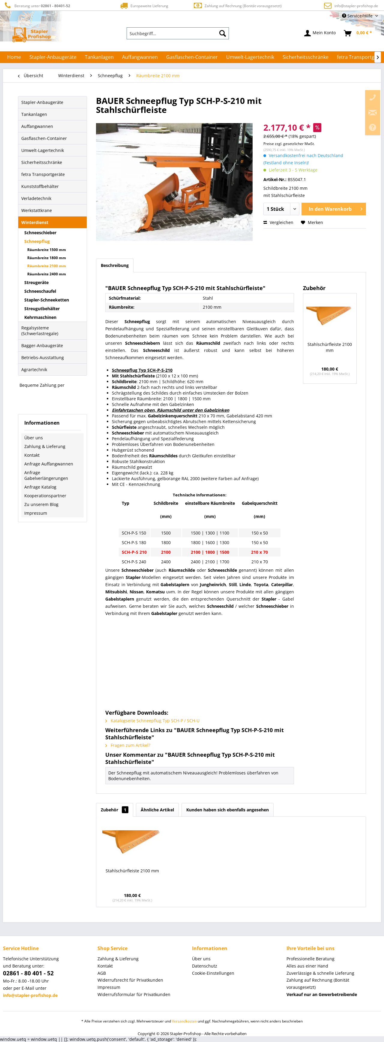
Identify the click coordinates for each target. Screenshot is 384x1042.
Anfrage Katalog (40, 487)
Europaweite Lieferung (143, 5)
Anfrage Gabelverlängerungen (46, 475)
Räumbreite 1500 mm (46, 249)
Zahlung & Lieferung (44, 446)
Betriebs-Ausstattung (42, 357)
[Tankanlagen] (99, 57)
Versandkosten (184, 1021)
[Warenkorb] (358, 33)
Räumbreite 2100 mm (46, 265)
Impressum (35, 513)
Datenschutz (204, 966)
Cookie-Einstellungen (213, 973)
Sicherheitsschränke (41, 162)
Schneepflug (37, 241)
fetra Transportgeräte (43, 174)
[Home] (14, 57)
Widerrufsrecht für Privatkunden (130, 980)
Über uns (33, 438)
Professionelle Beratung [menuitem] (310, 959)
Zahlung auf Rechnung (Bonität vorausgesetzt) (237, 5)
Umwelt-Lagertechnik (42, 150)
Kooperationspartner (45, 495)
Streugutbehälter (42, 308)
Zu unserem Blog (41, 504)
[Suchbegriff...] (178, 33)
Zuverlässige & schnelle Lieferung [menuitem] (320, 973)
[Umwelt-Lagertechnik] (250, 57)
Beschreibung (115, 265)
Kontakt (32, 455)
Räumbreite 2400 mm (46, 274)
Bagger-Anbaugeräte (42, 345)
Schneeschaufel (40, 291)
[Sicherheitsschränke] (305, 57)
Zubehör (114, 810)
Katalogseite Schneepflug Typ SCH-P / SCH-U (152, 720)
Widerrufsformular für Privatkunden (134, 994)
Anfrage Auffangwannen (48, 464)
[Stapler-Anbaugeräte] (53, 57)
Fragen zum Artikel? (127, 745)
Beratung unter (36, 5)
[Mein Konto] (320, 33)
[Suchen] (222, 33)
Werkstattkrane (36, 210)
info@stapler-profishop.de (356, 5)
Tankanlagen (34, 114)
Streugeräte (36, 282)
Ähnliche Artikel (157, 810)
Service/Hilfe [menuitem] (358, 16)
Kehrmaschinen (40, 317)
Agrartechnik (34, 369)
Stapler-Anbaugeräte (42, 102)
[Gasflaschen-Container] (192, 57)
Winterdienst (34, 222)
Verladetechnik (36, 198)
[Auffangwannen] (140, 57)
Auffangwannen (37, 126)
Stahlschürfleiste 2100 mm (330, 347)
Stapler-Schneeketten (46, 300)
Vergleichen (278, 222)
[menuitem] (178, 33)
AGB (102, 973)
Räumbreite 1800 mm (46, 257)
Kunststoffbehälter (40, 186)
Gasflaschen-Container (44, 138)
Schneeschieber (40, 232)
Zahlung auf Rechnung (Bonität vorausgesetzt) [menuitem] (317, 983)
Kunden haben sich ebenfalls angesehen (227, 810)
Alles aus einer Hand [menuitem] (307, 966)
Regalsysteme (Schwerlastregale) (39, 330)
